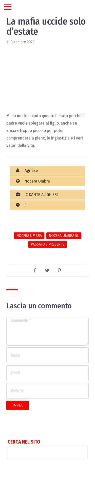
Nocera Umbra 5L (64, 235)
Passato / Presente (47, 244)
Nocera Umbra (29, 235)
